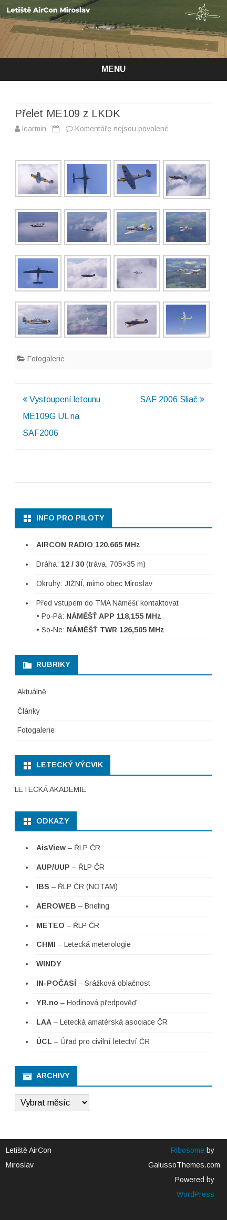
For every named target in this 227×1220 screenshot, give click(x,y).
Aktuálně (31, 691)
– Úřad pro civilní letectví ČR (93, 1041)
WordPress (195, 1194)
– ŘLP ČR (68, 847)
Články (28, 711)
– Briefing (72, 906)
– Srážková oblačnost (93, 983)
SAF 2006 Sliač (172, 399)
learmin (34, 128)
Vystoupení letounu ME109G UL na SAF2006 (61, 416)
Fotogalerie (46, 358)
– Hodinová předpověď (86, 1002)
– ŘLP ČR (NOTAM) (77, 886)
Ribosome (187, 1150)
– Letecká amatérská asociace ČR (102, 1022)
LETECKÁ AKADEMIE (50, 789)
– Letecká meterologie (83, 944)
